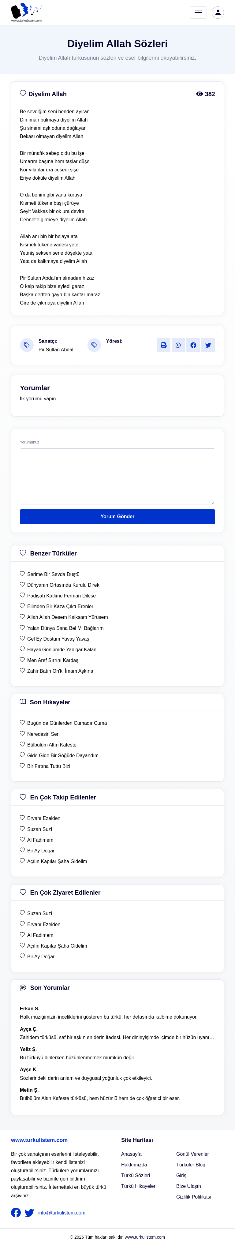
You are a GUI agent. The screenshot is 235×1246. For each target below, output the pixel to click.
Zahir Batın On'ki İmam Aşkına (60, 671)
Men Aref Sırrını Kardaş (52, 660)
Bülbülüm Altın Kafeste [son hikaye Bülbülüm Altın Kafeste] (51, 744)
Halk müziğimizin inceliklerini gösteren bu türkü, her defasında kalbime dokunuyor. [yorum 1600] (109, 1017)
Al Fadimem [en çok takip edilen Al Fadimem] (40, 840)
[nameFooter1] (17, 1212)
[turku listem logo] (26, 12)
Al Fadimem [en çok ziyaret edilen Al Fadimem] (40, 935)
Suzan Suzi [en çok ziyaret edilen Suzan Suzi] (39, 913)
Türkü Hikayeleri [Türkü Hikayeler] (139, 1186)
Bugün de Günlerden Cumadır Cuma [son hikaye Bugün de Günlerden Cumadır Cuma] (67, 723)
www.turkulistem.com (39, 1140)
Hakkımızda (134, 1164)
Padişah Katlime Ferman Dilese (61, 595)
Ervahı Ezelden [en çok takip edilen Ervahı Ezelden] (44, 818)
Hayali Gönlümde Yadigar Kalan (61, 649)
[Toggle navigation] (198, 12)
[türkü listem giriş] (218, 12)
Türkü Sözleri (135, 1175)
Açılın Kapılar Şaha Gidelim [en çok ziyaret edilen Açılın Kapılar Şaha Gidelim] (57, 946)
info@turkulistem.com (61, 1212)
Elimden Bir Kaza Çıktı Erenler (60, 606)
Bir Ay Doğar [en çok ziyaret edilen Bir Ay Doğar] (41, 956)
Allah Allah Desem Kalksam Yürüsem (67, 617)
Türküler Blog (190, 1164)
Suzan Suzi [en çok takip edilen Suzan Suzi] (39, 829)
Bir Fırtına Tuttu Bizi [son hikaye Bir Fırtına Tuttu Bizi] (48, 766)
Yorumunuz (29, 442)
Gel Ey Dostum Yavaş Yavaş (58, 639)
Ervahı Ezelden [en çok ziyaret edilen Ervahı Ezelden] (44, 924)
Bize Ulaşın (188, 1186)
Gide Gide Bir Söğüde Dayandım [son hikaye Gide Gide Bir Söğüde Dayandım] (63, 755)
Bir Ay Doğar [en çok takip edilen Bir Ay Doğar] (41, 850)
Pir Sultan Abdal (56, 349)
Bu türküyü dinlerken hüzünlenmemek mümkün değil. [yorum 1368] (77, 1057)
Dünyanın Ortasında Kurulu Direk (63, 585)
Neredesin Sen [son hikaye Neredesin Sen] (43, 734)
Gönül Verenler (192, 1154)
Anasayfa (131, 1154)
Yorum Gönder (118, 516)
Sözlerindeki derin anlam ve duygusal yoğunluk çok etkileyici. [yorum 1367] (86, 1078)
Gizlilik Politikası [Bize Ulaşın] (193, 1196)
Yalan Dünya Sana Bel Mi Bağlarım (65, 628)
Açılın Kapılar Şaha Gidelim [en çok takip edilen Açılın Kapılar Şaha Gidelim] (57, 861)
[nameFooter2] (30, 1212)
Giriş (181, 1175)
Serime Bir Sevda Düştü (53, 574)
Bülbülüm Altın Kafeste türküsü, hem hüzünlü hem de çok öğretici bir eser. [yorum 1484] (100, 1098)
